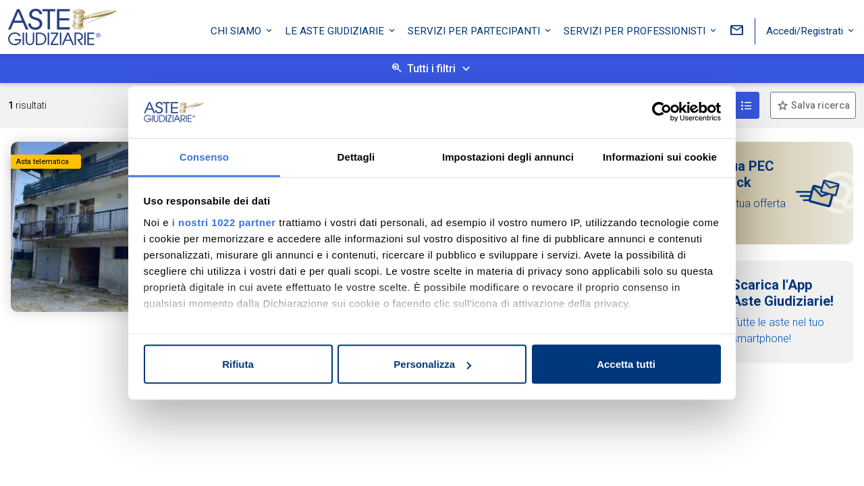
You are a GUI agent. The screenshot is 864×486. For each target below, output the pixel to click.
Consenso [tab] (204, 156)
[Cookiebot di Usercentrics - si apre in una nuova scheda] (662, 112)
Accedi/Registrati (806, 29)
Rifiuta (238, 364)
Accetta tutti (626, 364)
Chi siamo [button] (237, 29)
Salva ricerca (819, 105)
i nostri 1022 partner (224, 221)
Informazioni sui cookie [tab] (660, 156)
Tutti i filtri (431, 68)
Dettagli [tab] (356, 156)
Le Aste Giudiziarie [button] (336, 29)
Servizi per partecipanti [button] (475, 29)
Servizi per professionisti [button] (636, 29)
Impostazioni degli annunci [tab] (508, 156)
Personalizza (432, 364)
